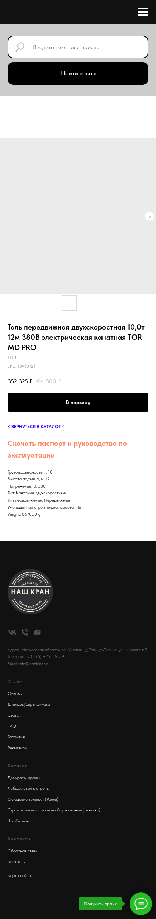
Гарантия (16, 736)
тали (30, 788)
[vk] (12, 632)
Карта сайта (19, 875)
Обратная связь (22, 850)
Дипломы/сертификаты (29, 704)
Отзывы (15, 693)
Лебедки (16, 788)
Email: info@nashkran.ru (29, 663)
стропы (42, 788)
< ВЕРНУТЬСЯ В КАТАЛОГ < (36, 426)
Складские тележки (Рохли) (33, 799)
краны (34, 777)
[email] (37, 632)
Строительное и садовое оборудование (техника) (54, 810)
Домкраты (17, 777)
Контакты (16, 861)
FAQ (12, 726)
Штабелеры (18, 821)
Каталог (17, 765)
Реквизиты (17, 747)
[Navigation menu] (143, 12)
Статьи (14, 715)
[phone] (24, 632)
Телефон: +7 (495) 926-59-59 (36, 656)
